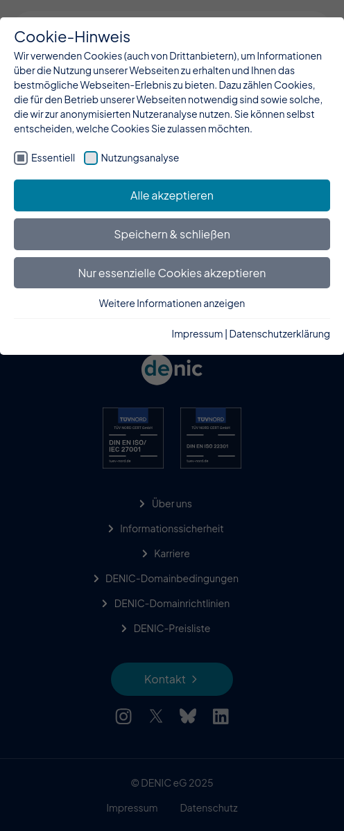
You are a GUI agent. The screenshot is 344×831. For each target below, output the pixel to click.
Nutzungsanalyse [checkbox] (140, 157)
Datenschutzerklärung (280, 333)
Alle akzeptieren (172, 195)
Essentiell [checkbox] (53, 157)
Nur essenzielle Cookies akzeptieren (172, 272)
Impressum (197, 333)
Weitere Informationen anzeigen (172, 303)
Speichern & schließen (172, 234)
